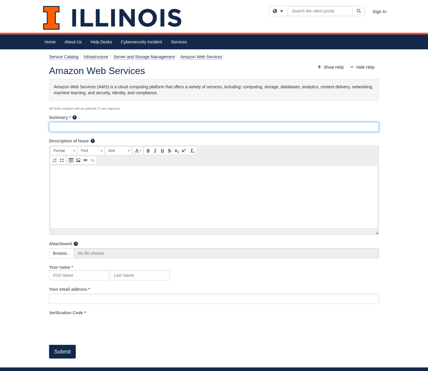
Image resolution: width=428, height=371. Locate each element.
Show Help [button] (331, 67)
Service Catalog (63, 56)
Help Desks (101, 42)
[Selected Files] (226, 253)
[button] (75, 117)
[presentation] (94, 327)
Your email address (68, 289)
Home (50, 42)
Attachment (60, 243)
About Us (73, 42)
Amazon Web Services (201, 56)
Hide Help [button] (362, 67)
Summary (58, 117)
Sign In (379, 11)
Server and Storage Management (144, 56)
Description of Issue (69, 141)
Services (179, 42)
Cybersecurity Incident (141, 42)
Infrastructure (96, 56)
